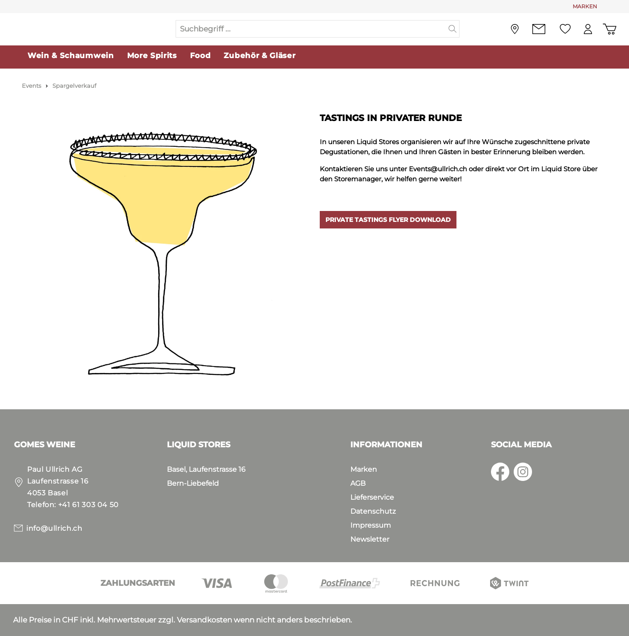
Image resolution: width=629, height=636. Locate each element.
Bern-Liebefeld (193, 483)
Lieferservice (372, 497)
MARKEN (585, 6)
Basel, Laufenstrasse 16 (206, 469)
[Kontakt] (535, 29)
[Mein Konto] (585, 29)
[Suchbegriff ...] (311, 29)
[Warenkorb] (608, 30)
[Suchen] (453, 29)
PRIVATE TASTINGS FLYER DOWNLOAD (388, 221)
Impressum (370, 525)
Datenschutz (373, 511)
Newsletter (369, 539)
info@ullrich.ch (54, 528)
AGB (358, 483)
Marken (363, 469)
